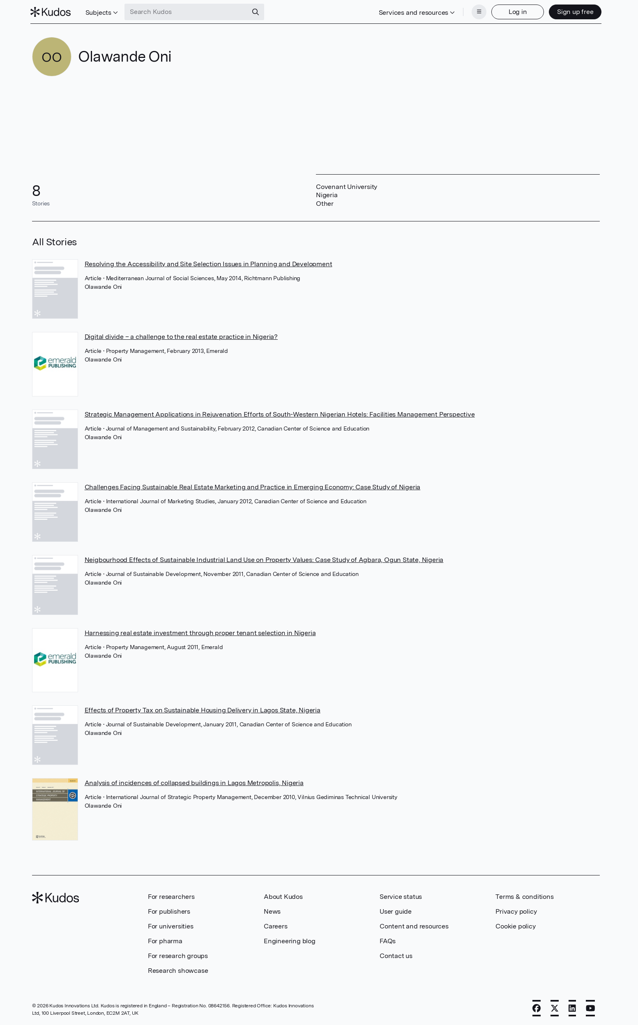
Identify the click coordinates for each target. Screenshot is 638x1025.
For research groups (178, 955)
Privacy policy (516, 910)
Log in (516, 11)
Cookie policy (515, 925)
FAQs (388, 940)
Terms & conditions (524, 896)
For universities (170, 925)
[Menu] (477, 11)
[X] (554, 1007)
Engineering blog (290, 940)
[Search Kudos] (188, 11)
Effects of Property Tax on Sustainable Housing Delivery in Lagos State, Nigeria (202, 709)
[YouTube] (590, 1007)
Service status (401, 896)
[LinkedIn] (572, 1007)
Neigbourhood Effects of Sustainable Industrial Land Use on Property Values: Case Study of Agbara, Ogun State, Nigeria (264, 559)
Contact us (396, 955)
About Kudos (283, 896)
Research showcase (178, 970)
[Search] (257, 11)
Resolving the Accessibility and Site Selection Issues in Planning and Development (208, 263)
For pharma (165, 940)
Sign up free (573, 11)
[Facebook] (536, 1007)
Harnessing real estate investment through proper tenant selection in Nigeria (200, 632)
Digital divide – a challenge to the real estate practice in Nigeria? (181, 336)
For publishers (169, 910)
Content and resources (414, 925)
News (272, 910)
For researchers (171, 896)
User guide (396, 910)
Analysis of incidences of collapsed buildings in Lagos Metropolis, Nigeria (194, 782)
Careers (276, 925)
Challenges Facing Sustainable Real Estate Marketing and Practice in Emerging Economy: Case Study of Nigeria (253, 486)
